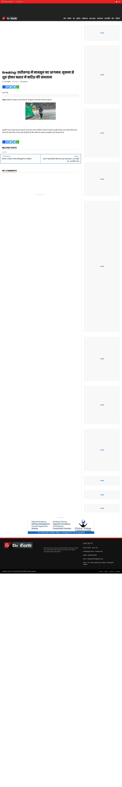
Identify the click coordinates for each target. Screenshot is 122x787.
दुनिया (78, 18)
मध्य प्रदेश (92, 18)
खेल (112, 18)
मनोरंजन (100, 18)
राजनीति (107, 18)
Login (101, 571)
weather (25, 82)
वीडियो (118, 18)
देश (74, 18)
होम (64, 18)
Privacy (112, 571)
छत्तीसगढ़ (85, 18)
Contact (118, 571)
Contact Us (19, 1)
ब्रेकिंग (69, 18)
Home (106, 571)
